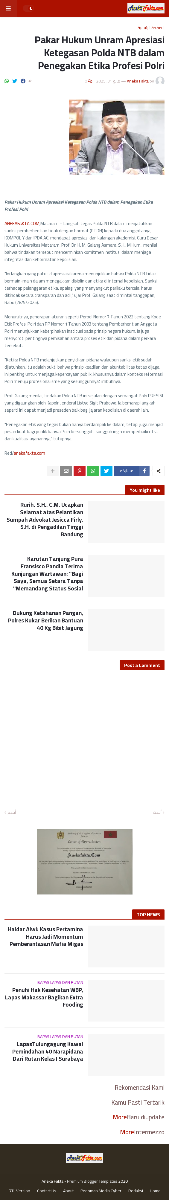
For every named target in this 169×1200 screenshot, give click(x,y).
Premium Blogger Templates (92, 1181)
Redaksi (135, 1191)
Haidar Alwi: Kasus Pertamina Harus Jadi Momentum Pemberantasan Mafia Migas (45, 937)
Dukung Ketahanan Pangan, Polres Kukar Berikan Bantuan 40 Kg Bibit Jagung (45, 620)
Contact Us (46, 1191)
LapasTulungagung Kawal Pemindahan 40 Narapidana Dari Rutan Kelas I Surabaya (47, 1051)
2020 (123, 1181)
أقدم (11, 813)
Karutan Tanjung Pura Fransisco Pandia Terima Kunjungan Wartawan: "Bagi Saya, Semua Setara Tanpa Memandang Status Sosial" (47, 573)
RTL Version (19, 1191)
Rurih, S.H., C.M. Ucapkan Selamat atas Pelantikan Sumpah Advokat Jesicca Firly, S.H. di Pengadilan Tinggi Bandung (45, 519)
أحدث (157, 813)
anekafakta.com (29, 453)
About (68, 1191)
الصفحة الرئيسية (151, 28)
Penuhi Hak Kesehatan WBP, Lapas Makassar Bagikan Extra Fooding (44, 997)
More (120, 1117)
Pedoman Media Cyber (100, 1191)
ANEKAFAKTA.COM (21, 223)
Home (155, 1191)
